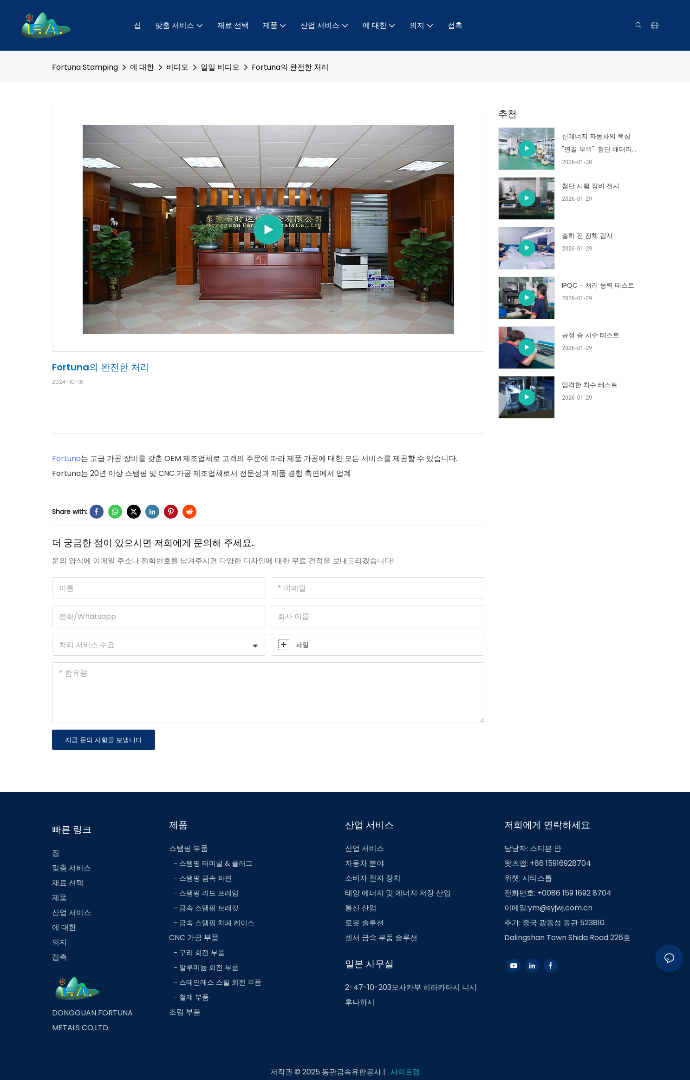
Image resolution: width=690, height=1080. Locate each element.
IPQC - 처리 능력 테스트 (598, 285)
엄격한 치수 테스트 (590, 384)
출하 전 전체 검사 (587, 235)
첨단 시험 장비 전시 (590, 186)
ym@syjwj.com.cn (560, 907)
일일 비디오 (220, 67)
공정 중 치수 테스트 (590, 335)
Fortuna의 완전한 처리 (290, 67)
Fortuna (66, 458)
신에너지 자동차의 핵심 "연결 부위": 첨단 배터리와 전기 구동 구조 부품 (597, 144)
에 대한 (142, 67)
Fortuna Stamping (85, 67)
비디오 (177, 67)
